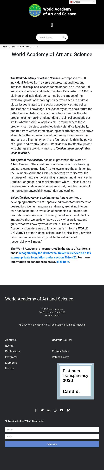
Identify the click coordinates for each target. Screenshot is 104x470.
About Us (11, 340)
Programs (11, 357)
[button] (52, 24)
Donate (9, 368)
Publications (12, 351)
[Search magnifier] (64, 37)
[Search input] (50, 37)
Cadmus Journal (62, 340)
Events (9, 345)
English (75, 2)
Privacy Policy (60, 351)
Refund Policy (60, 357)
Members (11, 362)
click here (62, 261)
